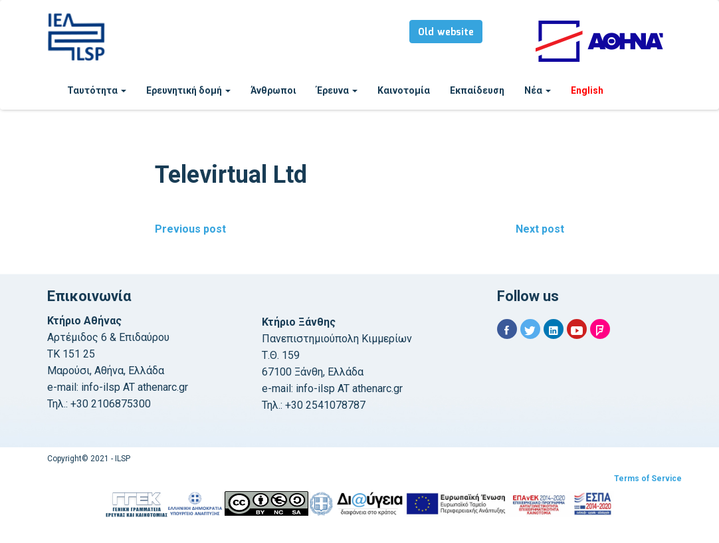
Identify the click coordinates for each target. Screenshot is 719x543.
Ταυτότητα (96, 90)
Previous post (190, 229)
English (587, 90)
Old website (446, 32)
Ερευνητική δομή (188, 90)
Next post (540, 229)
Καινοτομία (403, 90)
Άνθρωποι (273, 90)
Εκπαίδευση (477, 90)
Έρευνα (337, 90)
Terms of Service (648, 478)
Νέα (537, 90)
